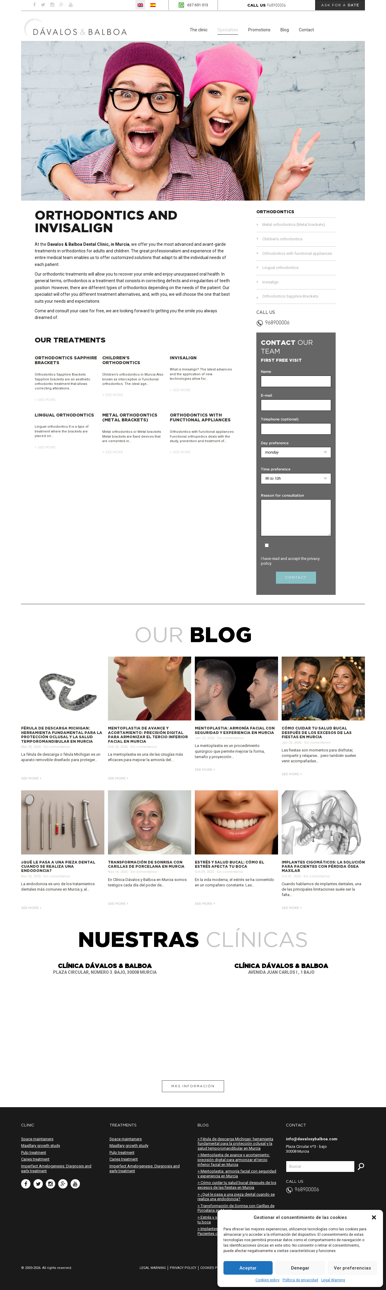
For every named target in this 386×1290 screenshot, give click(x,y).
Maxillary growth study (40, 1145)
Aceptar (248, 1268)
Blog (284, 29)
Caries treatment (35, 1159)
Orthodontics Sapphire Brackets (290, 296)
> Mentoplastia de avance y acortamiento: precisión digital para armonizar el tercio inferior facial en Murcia (234, 1160)
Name (266, 371)
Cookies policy (267, 1280)
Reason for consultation (282, 495)
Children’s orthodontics (282, 239)
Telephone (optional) (280, 419)
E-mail (266, 395)
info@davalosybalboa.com (311, 1139)
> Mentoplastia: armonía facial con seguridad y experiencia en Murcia (237, 1173)
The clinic (198, 29)
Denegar (300, 1268)
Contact (306, 29)
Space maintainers (37, 1139)
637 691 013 (197, 5)
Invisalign (270, 282)
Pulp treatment (33, 1152)
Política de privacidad (300, 1280)
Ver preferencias (352, 1268)
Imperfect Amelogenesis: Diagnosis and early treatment (56, 1168)
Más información (193, 1086)
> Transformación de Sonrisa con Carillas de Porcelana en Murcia (236, 1208)
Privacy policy (183, 1268)
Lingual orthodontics (280, 267)
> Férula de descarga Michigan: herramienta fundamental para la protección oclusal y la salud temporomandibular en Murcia (235, 1144)
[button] (374, 1217)
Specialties (227, 29)
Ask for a (340, 5)
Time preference (275, 469)
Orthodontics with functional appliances (297, 253)
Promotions (259, 29)
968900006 (276, 6)
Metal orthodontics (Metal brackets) (293, 224)
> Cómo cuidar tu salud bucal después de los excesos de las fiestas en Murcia (237, 1185)
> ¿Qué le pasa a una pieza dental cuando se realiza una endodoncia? (236, 1196)
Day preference (275, 443)
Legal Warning (333, 1280)
